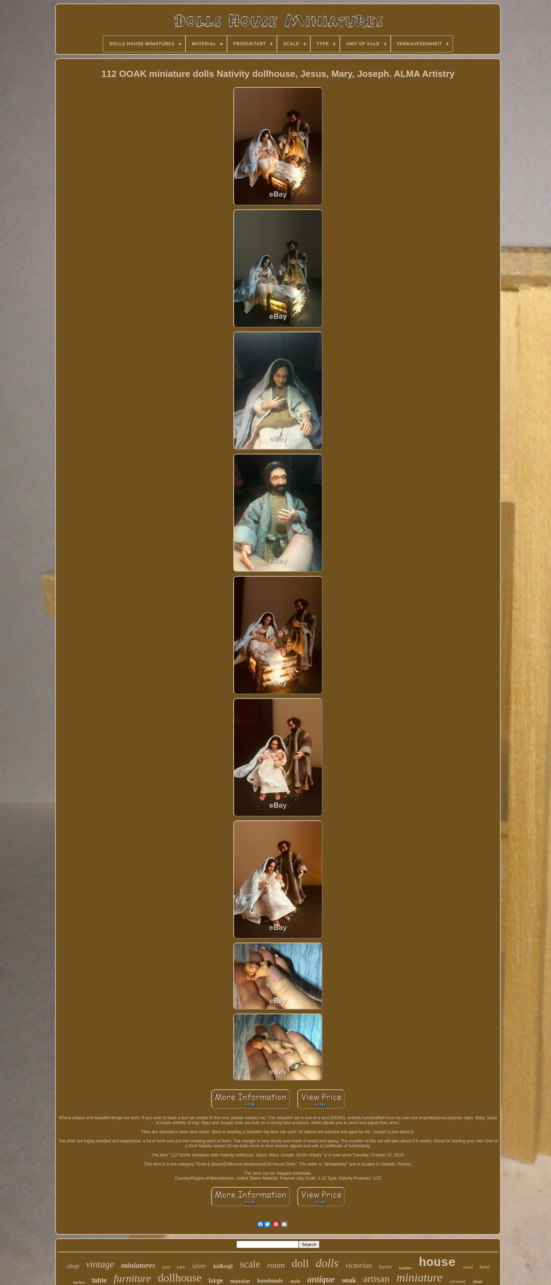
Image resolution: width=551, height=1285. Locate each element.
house (437, 1263)
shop (72, 1266)
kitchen (79, 1282)
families (405, 1268)
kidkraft (223, 1266)
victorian (358, 1265)
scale (250, 1264)
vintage (100, 1264)
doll (300, 1263)
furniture (132, 1278)
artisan (376, 1278)
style (295, 1281)
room (276, 1265)
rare (181, 1267)
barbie (385, 1267)
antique (321, 1279)
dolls (327, 1263)
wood (468, 1267)
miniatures (138, 1265)
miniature (419, 1277)
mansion (240, 1281)
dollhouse (179, 1277)
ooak (349, 1280)
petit (166, 1267)
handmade (270, 1280)
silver (199, 1266)
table (99, 1280)
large (216, 1280)
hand (485, 1267)
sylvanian (457, 1281)
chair (478, 1281)
